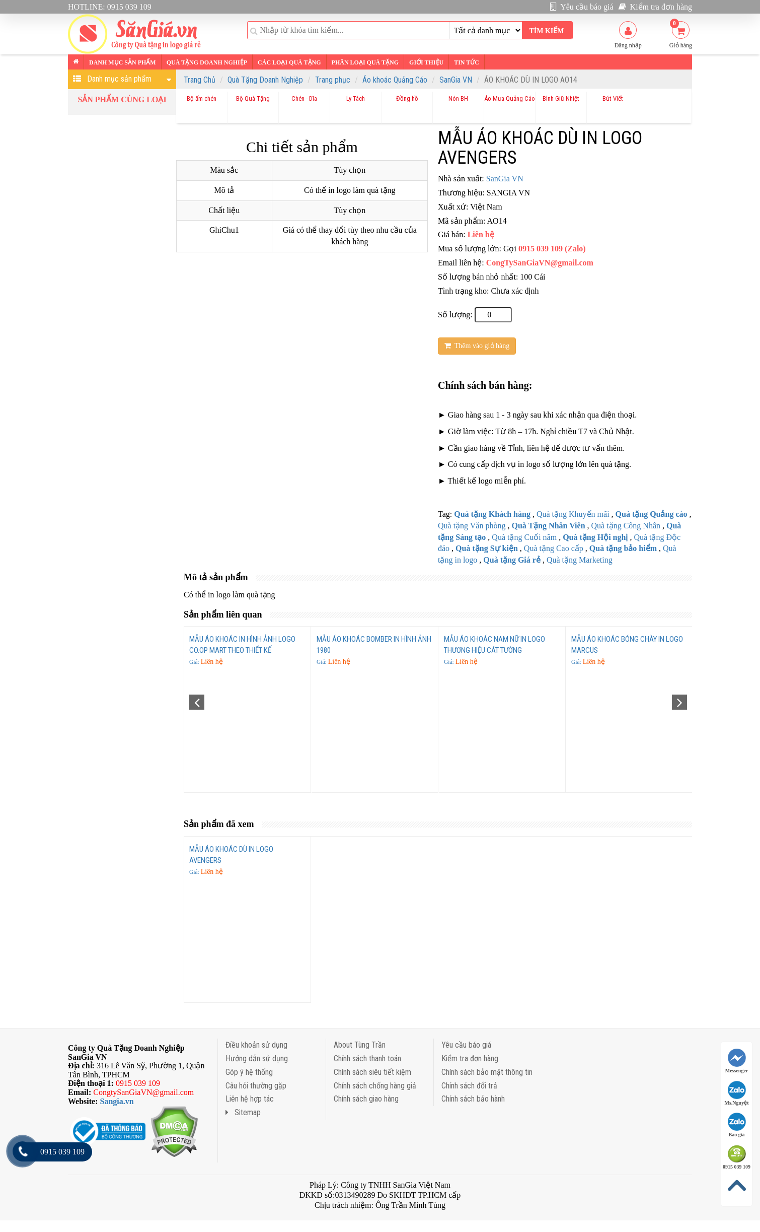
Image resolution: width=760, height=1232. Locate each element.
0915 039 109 (736, 1157)
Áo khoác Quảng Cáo (394, 80)
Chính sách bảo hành (473, 1099)
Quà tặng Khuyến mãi (573, 514)
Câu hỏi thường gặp (255, 1085)
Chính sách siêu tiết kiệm (372, 1072)
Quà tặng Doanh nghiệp (207, 62)
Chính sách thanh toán (367, 1058)
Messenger (736, 1061)
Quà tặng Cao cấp (553, 548)
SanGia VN (455, 80)
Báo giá (737, 1125)
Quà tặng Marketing (580, 560)
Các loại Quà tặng (289, 62)
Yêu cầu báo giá (582, 7)
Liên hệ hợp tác (249, 1099)
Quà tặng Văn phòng (471, 525)
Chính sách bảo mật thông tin (487, 1072)
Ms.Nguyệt (737, 1093)
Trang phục (332, 80)
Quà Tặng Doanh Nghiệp (265, 80)
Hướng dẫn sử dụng (256, 1058)
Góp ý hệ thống (249, 1072)
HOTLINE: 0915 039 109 (109, 7)
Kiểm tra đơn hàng (655, 7)
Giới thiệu (426, 62)
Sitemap (243, 1112)
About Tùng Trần (360, 1045)
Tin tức (466, 62)
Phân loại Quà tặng (365, 62)
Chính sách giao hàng (366, 1099)
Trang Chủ (199, 80)
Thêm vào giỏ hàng (476, 346)
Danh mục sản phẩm (122, 62)
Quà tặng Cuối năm (524, 537)
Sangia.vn (117, 1101)
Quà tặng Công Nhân (625, 525)
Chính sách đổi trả (469, 1085)
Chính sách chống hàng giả (375, 1085)
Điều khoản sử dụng (256, 1045)
